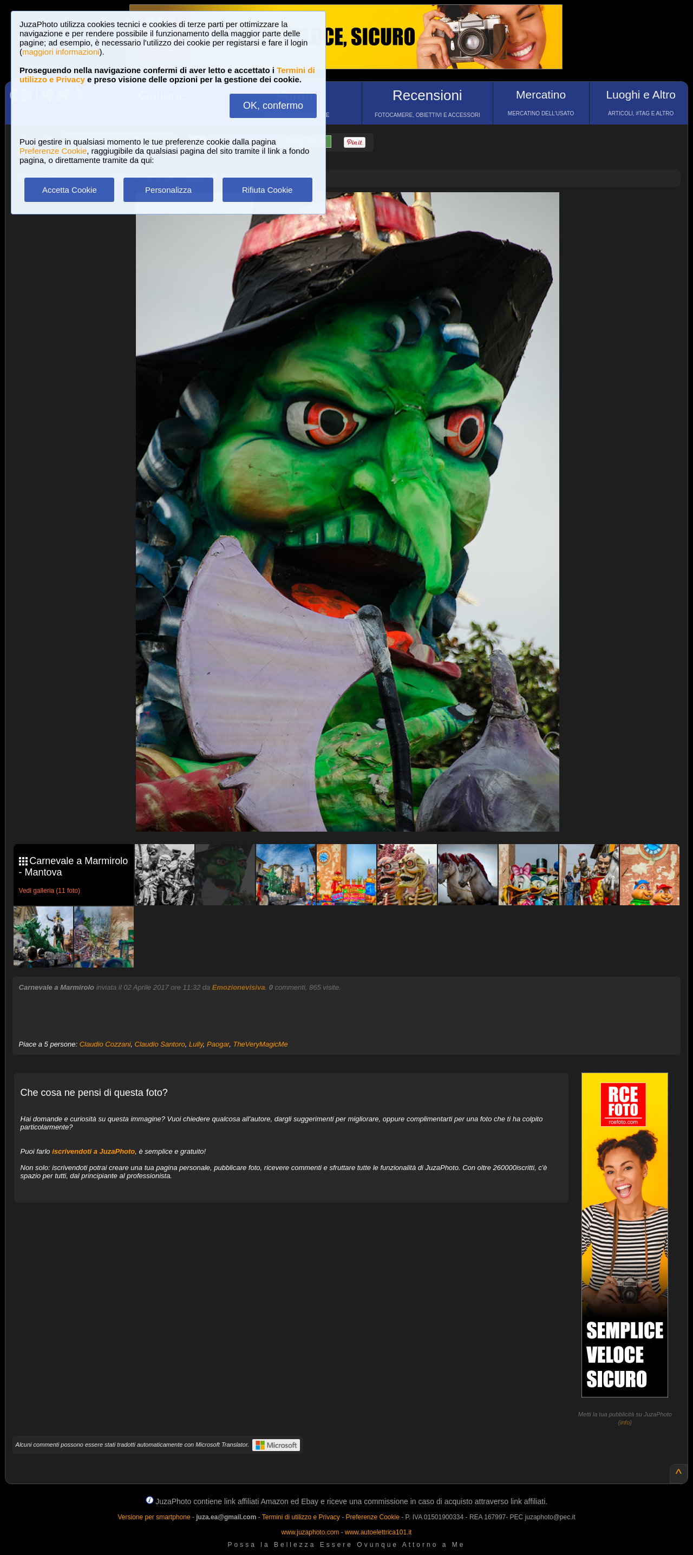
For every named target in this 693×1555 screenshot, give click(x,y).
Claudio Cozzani (105, 1044)
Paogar (218, 1044)
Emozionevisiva (238, 987)
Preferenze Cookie (53, 150)
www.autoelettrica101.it (378, 1532)
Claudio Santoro (160, 1044)
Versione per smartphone (153, 1517)
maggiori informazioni (61, 51)
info (625, 1422)
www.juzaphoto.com (310, 1532)
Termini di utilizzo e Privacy (301, 1517)
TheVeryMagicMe (260, 1044)
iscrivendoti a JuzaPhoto (93, 1151)
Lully (196, 1044)
